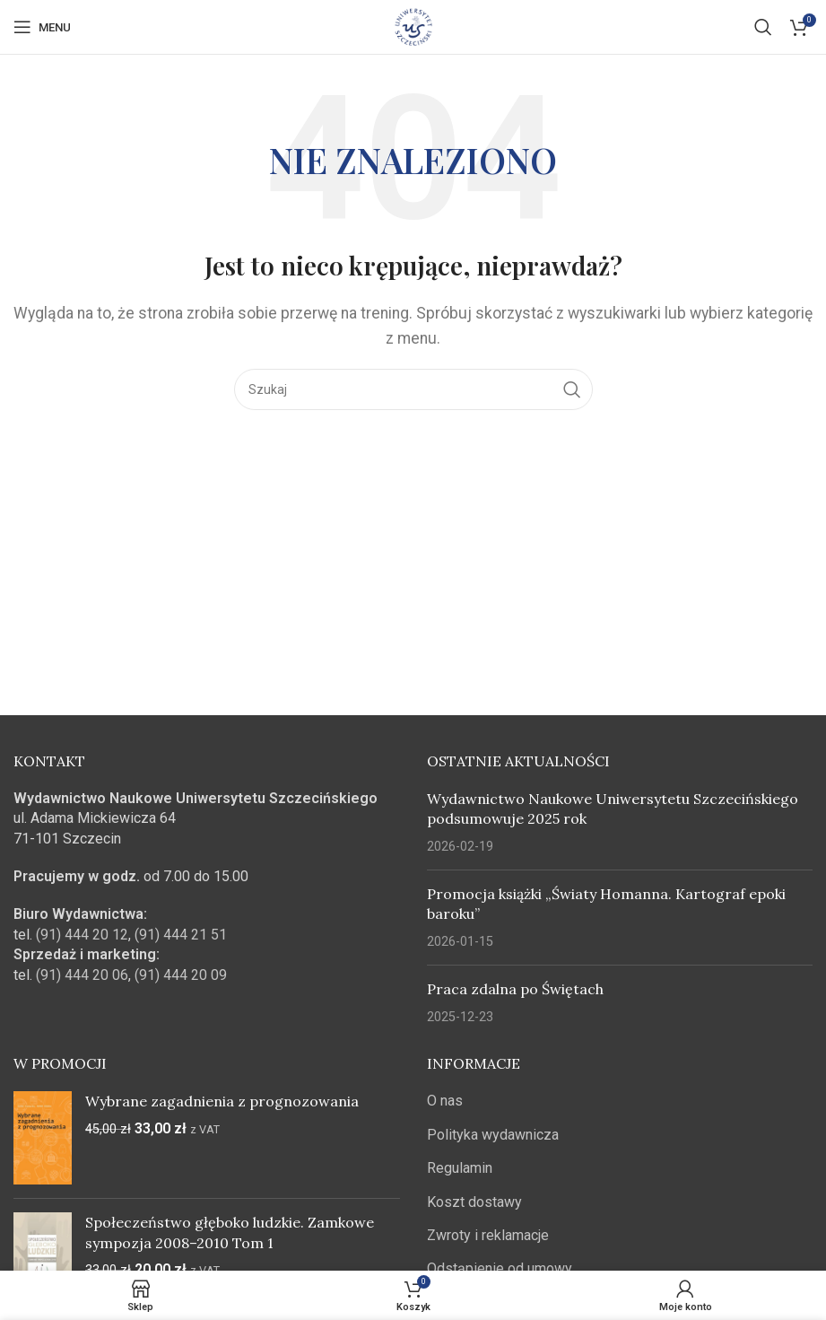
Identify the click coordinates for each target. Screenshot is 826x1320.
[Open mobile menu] (42, 27)
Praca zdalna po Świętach (515, 989)
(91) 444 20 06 (82, 974)
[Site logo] (413, 25)
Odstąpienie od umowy (499, 1268)
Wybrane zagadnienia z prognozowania (222, 1101)
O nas (445, 1100)
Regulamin (459, 1167)
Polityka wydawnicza (493, 1134)
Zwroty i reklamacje (488, 1235)
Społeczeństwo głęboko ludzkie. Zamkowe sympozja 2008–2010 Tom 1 (229, 1232)
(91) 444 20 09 (181, 974)
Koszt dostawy (474, 1202)
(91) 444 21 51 (181, 934)
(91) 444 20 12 (82, 934)
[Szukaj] (763, 27)
